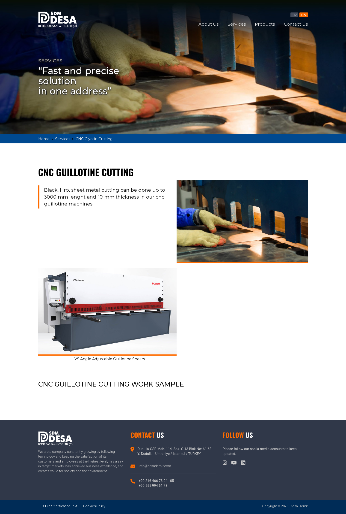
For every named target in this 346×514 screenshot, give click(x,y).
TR (294, 15)
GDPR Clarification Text (60, 506)
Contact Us (296, 24)
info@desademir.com (155, 466)
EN (303, 15)
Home (44, 139)
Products (265, 24)
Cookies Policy (94, 506)
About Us (208, 24)
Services (237, 24)
